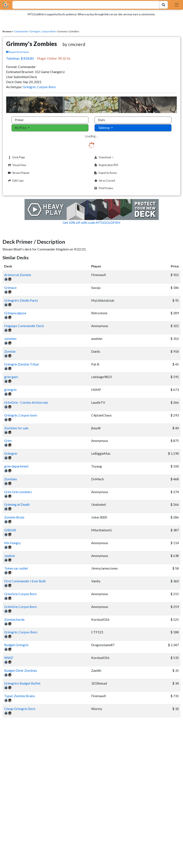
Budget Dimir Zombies (20, 670)
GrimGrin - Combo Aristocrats (26, 402)
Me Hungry (12, 543)
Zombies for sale (16, 428)
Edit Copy (15, 181)
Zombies (10, 479)
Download (110, 157)
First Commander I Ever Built (25, 581)
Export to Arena (105, 173)
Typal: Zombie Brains (19, 696)
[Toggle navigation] (176, 5)
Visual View (16, 165)
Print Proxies (103, 188)
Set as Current (104, 181)
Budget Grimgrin (16, 645)
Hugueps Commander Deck (24, 326)
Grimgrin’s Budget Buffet (22, 683)
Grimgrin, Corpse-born (20, 415)
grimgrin (10, 390)
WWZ (8, 658)
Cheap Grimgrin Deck (19, 709)
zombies (10, 339)
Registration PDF (105, 165)
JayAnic (9, 556)
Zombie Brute (14, 517)
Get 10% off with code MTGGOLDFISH (91, 222)
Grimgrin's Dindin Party (21, 300)
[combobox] (83, 4)
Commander (21, 31)
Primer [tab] (19, 120)
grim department (16, 466)
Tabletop (104, 128)
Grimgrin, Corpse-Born (43, 31)
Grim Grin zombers (18, 492)
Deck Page (16, 157)
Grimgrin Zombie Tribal (21, 364)
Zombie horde (14, 619)
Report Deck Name (17, 52)
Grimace (10, 287)
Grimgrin (10, 453)
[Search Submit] (163, 5)
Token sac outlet (16, 568)
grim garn (11, 377)
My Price (21, 128)
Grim (8, 441)
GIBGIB (10, 530)
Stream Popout (18, 173)
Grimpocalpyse (15, 313)
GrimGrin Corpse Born (20, 594)
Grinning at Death (17, 504)
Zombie (10, 351)
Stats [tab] (101, 120)
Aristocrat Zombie (17, 275)
